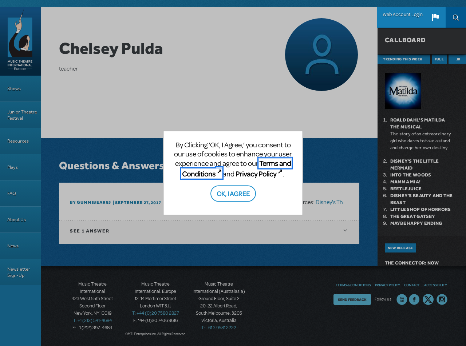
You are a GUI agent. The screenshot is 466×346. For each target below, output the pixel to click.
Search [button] (456, 17)
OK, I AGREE (233, 193)
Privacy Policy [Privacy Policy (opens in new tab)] (256, 173)
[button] (435, 17)
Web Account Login (403, 14)
